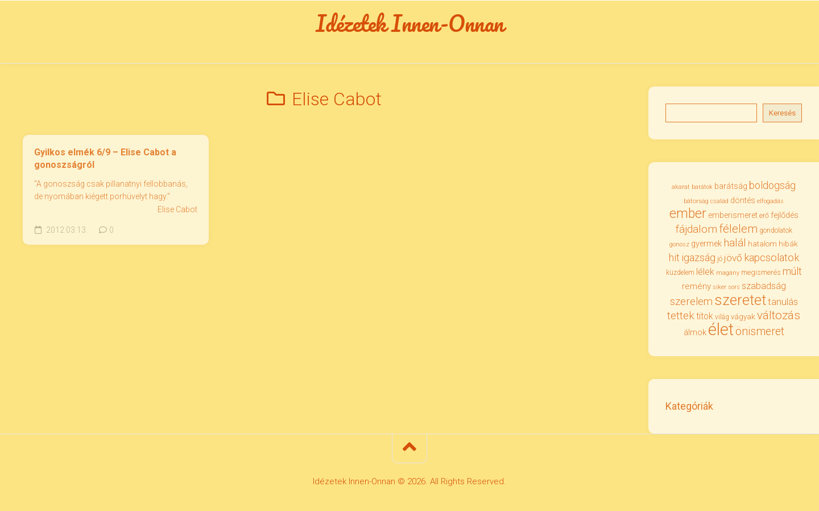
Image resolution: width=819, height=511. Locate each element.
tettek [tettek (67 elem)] (680, 315)
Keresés (782, 113)
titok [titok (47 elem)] (704, 316)
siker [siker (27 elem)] (719, 287)
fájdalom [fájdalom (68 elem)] (696, 229)
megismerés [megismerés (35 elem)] (761, 272)
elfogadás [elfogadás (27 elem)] (770, 201)
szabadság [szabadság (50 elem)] (764, 286)
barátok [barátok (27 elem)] (702, 187)
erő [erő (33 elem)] (764, 215)
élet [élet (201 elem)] (721, 329)
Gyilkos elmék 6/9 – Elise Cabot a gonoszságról (105, 159)
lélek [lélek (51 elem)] (705, 271)
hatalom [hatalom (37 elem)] (762, 243)
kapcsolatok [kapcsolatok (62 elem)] (771, 257)
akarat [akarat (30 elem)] (681, 187)
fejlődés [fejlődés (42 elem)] (785, 215)
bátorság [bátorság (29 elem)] (696, 201)
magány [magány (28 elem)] (727, 273)
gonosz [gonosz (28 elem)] (679, 244)
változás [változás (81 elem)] (778, 315)
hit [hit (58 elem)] (674, 257)
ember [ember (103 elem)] (687, 213)
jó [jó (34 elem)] (719, 258)
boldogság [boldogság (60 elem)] (772, 185)
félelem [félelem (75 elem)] (738, 229)
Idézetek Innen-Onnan (410, 23)
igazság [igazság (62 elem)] (698, 257)
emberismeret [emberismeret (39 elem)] (733, 215)
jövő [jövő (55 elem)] (733, 257)
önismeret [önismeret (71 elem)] (759, 331)
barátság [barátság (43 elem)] (730, 186)
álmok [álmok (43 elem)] (695, 332)
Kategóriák (689, 406)
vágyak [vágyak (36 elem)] (743, 316)
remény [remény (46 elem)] (696, 286)
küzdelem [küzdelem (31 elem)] (680, 273)
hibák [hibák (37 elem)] (788, 243)
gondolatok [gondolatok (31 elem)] (775, 230)
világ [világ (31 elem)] (722, 317)
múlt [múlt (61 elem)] (792, 271)
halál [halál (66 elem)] (734, 242)
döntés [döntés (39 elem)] (742, 200)
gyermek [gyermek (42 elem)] (706, 243)
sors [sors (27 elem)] (734, 287)
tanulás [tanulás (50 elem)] (783, 301)
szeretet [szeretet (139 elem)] (740, 299)
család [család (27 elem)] (719, 201)
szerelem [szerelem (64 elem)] (691, 301)
